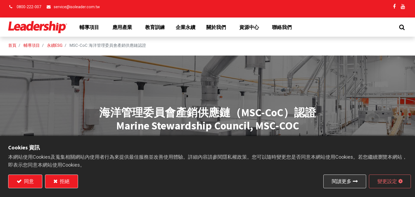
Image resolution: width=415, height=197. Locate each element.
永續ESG (54, 45)
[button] (402, 27)
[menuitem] (155, 27)
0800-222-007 (29, 7)
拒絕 (64, 181)
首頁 (12, 45)
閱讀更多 (341, 181)
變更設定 (387, 181)
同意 (28, 181)
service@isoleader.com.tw (77, 7)
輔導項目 (31, 45)
